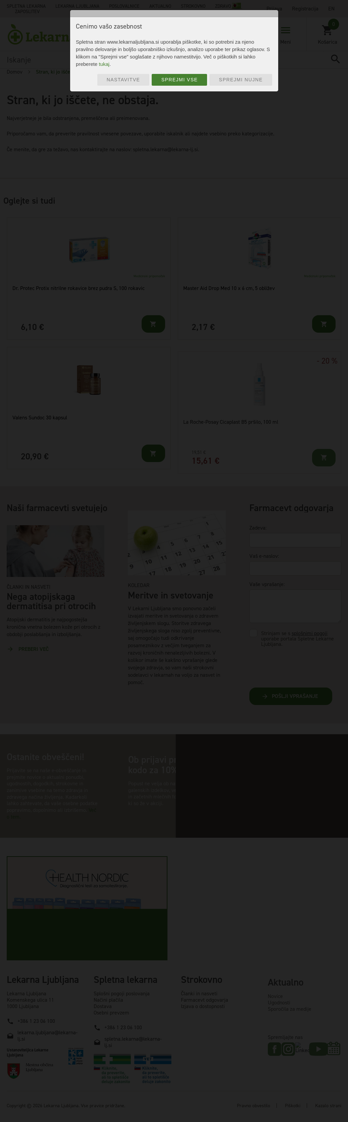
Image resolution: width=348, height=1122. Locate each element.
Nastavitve (123, 79)
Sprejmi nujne (241, 79)
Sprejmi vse (179, 79)
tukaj (104, 64)
